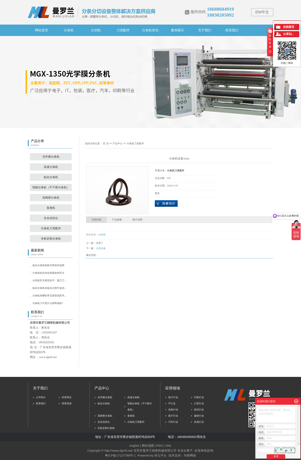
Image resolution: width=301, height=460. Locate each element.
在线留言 (288, 26)
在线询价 (166, 203)
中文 (265, 12)
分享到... (288, 34)
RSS (159, 445)
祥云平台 (160, 455)
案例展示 (177, 30)
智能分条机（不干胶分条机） (51, 187)
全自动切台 (51, 218)
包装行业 (173, 409)
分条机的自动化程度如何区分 (48, 272)
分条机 (69, 30)
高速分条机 (51, 166)
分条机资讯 (150, 30)
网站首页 (41, 30)
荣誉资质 (67, 403)
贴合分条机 (51, 177)
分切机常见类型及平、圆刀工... (49, 280)
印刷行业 (199, 397)
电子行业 (173, 397)
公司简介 (41, 397)
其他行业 (199, 421)
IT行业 (171, 403)
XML (168, 445)
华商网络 (190, 455)
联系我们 (231, 30)
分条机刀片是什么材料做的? (48, 303)
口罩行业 (199, 403)
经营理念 (67, 397)
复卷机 (51, 207)
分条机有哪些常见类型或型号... (49, 295)
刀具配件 (123, 30)
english (134, 445)
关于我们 (204, 30)
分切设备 (101, 248)
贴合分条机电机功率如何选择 (48, 265)
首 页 (105, 143)
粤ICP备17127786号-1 (120, 455)
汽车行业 (173, 421)
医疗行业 (173, 415)
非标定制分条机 (51, 238)
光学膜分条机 (51, 156)
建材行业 (199, 415)
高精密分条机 (51, 197)
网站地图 (148, 445)
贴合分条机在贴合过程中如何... (49, 288)
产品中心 (117, 143)
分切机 (96, 30)
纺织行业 (199, 409)
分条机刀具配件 (51, 228)
